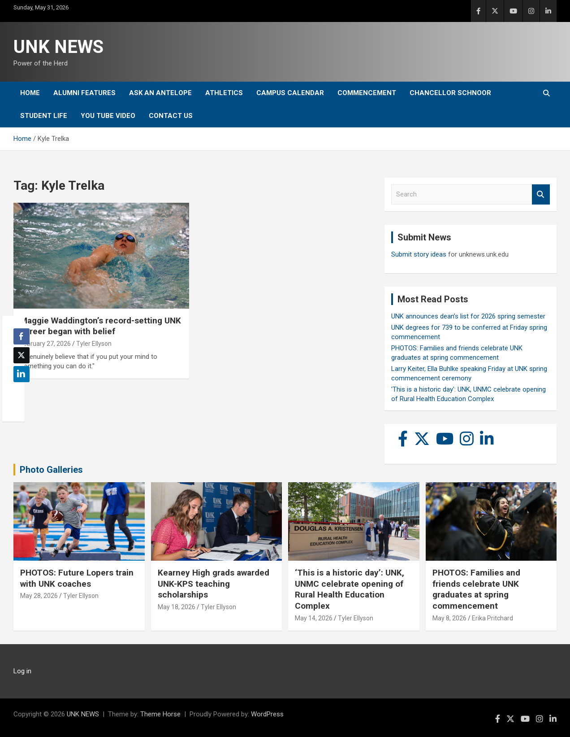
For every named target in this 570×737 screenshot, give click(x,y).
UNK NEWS (58, 46)
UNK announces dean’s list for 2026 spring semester (468, 316)
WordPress (267, 714)
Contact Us (171, 116)
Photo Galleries (51, 469)
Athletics (224, 93)
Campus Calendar (290, 93)
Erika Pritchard (492, 618)
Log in (22, 671)
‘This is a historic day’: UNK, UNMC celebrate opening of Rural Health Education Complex (349, 589)
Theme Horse (160, 714)
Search (541, 194)
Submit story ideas (418, 254)
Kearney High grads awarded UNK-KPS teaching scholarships (213, 583)
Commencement (366, 93)
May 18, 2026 (176, 607)
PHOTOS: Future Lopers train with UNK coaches (77, 578)
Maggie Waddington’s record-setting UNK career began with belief (100, 326)
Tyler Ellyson (94, 343)
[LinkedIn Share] (21, 374)
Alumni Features (84, 93)
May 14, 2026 (313, 618)
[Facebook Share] (21, 336)
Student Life (43, 116)
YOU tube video (108, 116)
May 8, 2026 (449, 618)
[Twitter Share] (21, 355)
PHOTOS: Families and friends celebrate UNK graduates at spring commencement (476, 589)
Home (30, 93)
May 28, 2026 (39, 595)
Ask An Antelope (160, 93)
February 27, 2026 (45, 343)
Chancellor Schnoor (450, 93)
